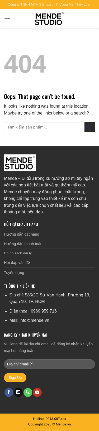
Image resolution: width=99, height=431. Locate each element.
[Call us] (27, 392)
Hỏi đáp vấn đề (17, 262)
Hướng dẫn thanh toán (23, 244)
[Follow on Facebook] (8, 392)
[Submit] (89, 127)
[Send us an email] (18, 392)
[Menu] (7, 18)
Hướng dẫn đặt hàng (21, 234)
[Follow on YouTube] (37, 392)
